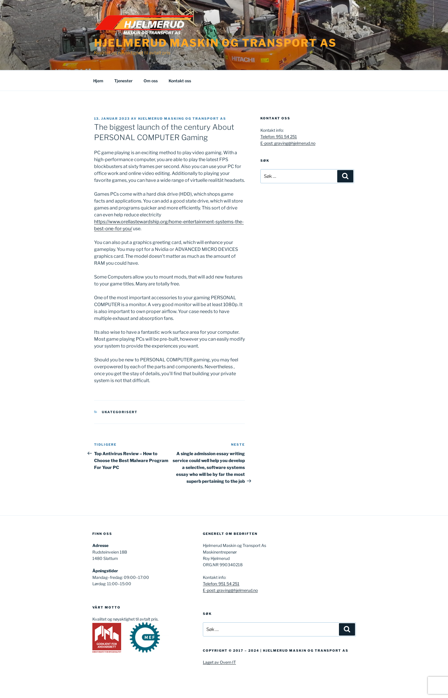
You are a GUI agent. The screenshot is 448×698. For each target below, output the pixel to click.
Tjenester (123, 80)
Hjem (98, 80)
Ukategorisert (120, 412)
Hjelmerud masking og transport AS (182, 119)
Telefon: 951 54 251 (278, 136)
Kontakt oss (180, 80)
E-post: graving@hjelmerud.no (287, 143)
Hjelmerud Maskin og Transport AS (215, 43)
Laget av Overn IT (219, 662)
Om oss (151, 80)
